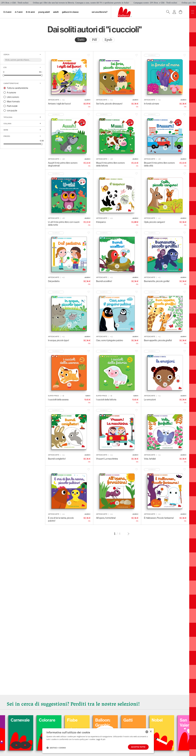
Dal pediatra (53, 281)
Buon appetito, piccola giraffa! (158, 340)
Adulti (56, 12)
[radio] (81, 39)
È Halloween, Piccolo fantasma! (159, 517)
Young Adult (44, 12)
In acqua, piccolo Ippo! (58, 340)
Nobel (171, 720)
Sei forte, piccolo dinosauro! (109, 103)
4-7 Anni (19, 12)
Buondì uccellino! (104, 281)
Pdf (94, 40)
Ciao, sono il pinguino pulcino (109, 340)
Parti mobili (12, 106)
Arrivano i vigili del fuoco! (59, 103)
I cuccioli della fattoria (106, 399)
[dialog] (98, 740)
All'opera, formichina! (106, 517)
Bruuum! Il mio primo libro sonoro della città (159, 164)
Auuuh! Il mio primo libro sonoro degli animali (62, 164)
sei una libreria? (100, 12)
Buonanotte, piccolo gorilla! (157, 281)
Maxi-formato (13, 101)
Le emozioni (150, 399)
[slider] (4, 75)
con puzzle (12, 110)
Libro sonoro (13, 97)
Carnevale (34, 720)
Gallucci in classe (70, 12)
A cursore (11, 92)
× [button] (151, 732)
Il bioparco (101, 222)
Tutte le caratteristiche (17, 88)
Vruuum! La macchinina (107, 458)
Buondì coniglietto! (57, 458)
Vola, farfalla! (150, 458)
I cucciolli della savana (58, 399)
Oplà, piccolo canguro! (154, 222)
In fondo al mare (151, 103)
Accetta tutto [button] (138, 747)
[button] (56, 747)
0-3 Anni (7, 12)
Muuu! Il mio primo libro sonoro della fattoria (110, 164)
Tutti (80, 40)
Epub (108, 40)
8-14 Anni (30, 12)
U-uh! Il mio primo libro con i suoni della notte (63, 223)
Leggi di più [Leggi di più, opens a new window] (100, 739)
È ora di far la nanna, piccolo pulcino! (61, 519)
